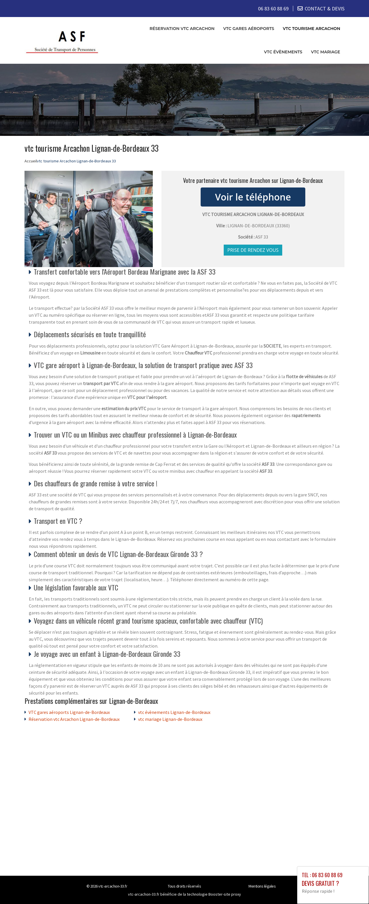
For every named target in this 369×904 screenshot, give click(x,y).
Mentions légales (262, 886)
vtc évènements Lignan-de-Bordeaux (174, 712)
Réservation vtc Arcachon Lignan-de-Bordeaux (74, 719)
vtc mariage (325, 52)
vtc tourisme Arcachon (311, 28)
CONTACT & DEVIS (324, 8)
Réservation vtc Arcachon (182, 28)
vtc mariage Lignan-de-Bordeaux (170, 719)
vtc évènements (283, 52)
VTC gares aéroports (248, 28)
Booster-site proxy (224, 894)
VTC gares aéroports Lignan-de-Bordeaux (69, 712)
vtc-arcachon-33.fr (112, 886)
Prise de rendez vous (253, 250)
